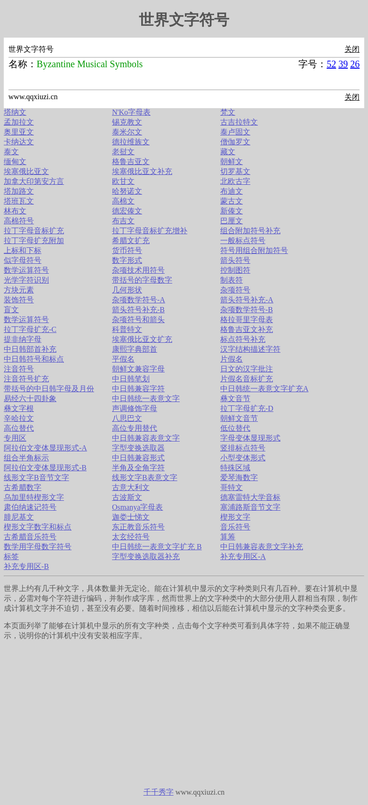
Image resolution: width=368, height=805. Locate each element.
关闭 (352, 49)
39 (343, 64)
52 (331, 64)
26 (355, 64)
